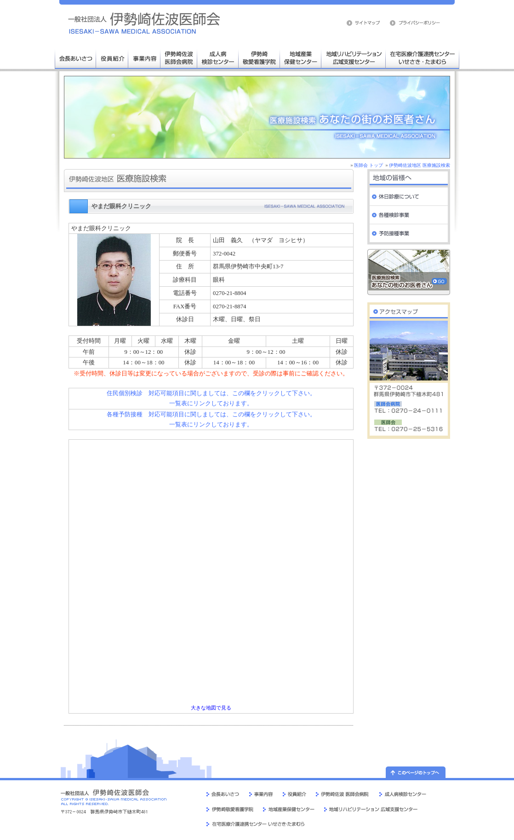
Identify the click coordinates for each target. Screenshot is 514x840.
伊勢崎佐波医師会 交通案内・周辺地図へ (408, 309)
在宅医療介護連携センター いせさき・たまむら (422, 57)
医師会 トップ (368, 165)
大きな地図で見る (211, 707)
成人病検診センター (218, 57)
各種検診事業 (408, 215)
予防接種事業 (408, 233)
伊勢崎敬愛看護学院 (259, 57)
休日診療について (408, 196)
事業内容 (144, 57)
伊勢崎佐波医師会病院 (178, 57)
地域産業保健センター (300, 57)
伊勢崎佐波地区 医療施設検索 (419, 165)
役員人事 (112, 57)
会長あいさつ (75, 57)
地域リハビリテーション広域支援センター (353, 57)
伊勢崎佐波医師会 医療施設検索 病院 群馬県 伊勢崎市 (144, 23)
